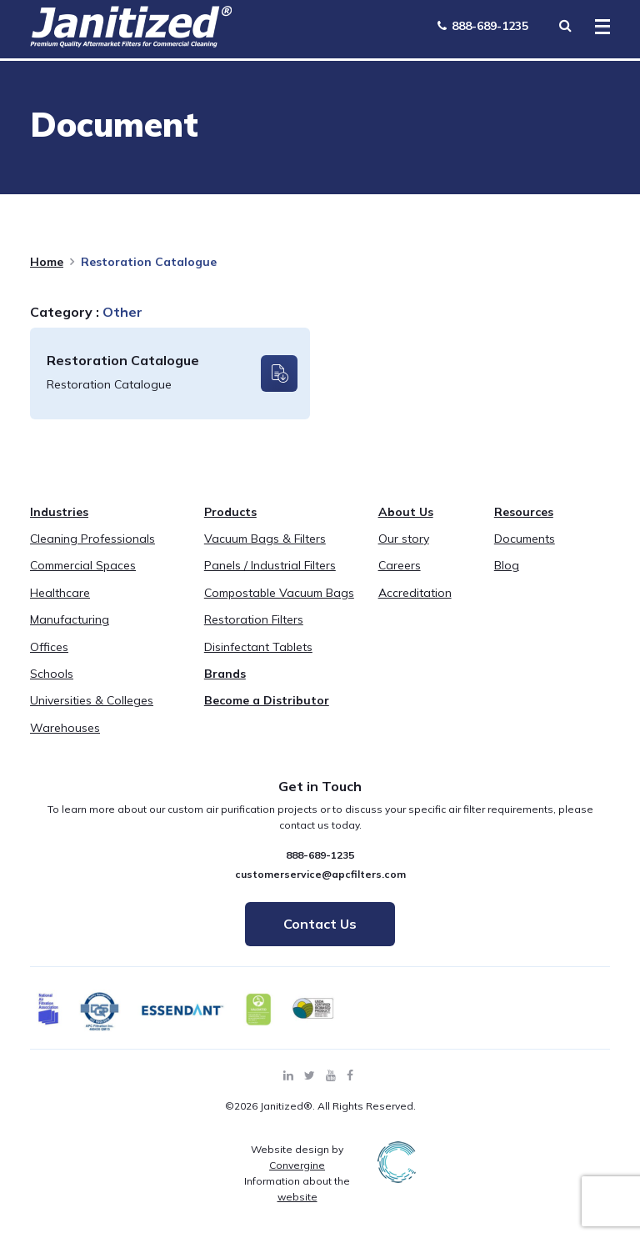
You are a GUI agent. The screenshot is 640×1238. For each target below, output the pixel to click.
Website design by (297, 1157)
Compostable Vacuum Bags (279, 592)
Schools (51, 673)
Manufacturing (69, 619)
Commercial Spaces (83, 565)
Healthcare (60, 592)
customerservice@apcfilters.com (320, 874)
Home (46, 261)
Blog (506, 565)
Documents (524, 538)
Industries (59, 511)
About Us (405, 511)
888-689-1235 (483, 25)
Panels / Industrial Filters (270, 565)
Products (230, 511)
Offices (49, 646)
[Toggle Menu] (597, 27)
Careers (399, 565)
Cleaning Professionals (92, 538)
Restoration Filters (253, 619)
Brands (225, 673)
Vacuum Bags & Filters (265, 538)
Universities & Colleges (91, 700)
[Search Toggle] (565, 25)
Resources (523, 511)
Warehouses (65, 727)
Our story (403, 538)
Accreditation (415, 592)
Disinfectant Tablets (258, 646)
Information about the (297, 1189)
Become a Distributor (266, 700)
